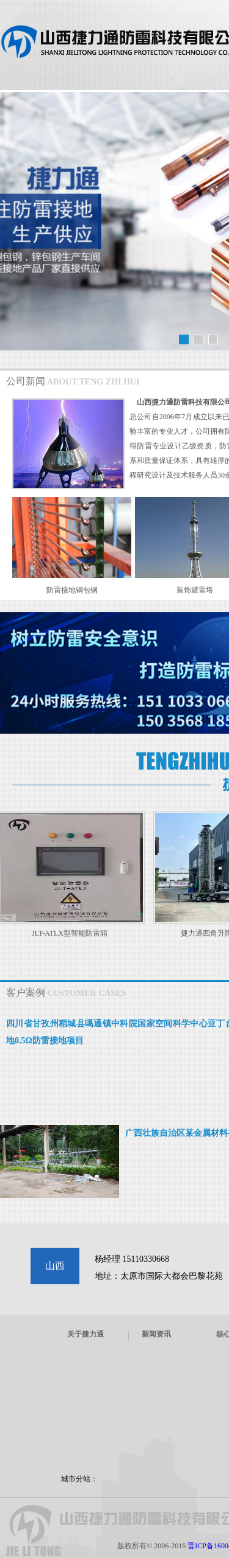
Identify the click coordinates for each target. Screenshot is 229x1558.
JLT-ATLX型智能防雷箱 (71, 933)
